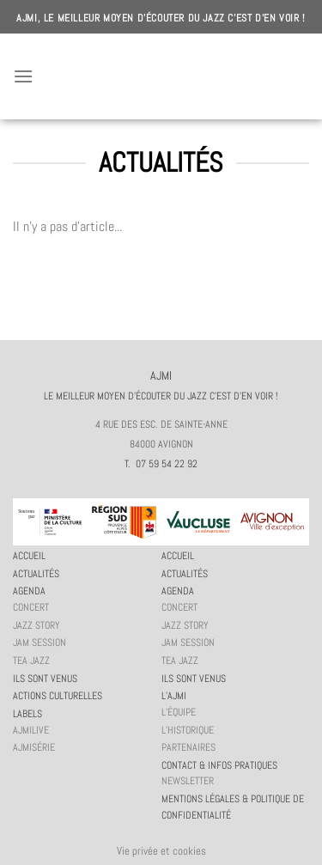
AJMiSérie (34, 747)
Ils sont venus (45, 679)
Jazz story (36, 625)
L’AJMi (173, 696)
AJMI (161, 76)
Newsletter (187, 781)
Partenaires (188, 747)
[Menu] (23, 76)
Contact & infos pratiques (219, 765)
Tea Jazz (31, 661)
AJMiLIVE (31, 730)
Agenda (29, 591)
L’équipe (178, 712)
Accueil (29, 556)
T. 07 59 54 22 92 (161, 464)
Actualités (36, 574)
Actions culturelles (57, 696)
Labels (27, 714)
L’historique (187, 730)
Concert (31, 607)
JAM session (39, 643)
